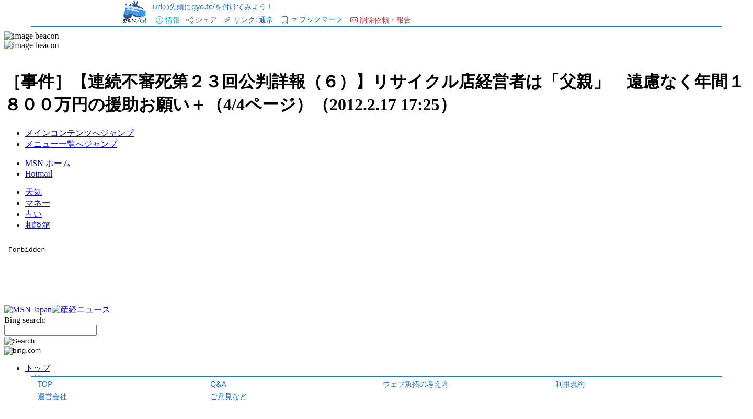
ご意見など (228, 396)
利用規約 (570, 384)
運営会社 (52, 396)
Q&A (218, 384)
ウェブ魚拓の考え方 (416, 384)
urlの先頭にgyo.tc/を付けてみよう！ (213, 6)
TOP (45, 384)
